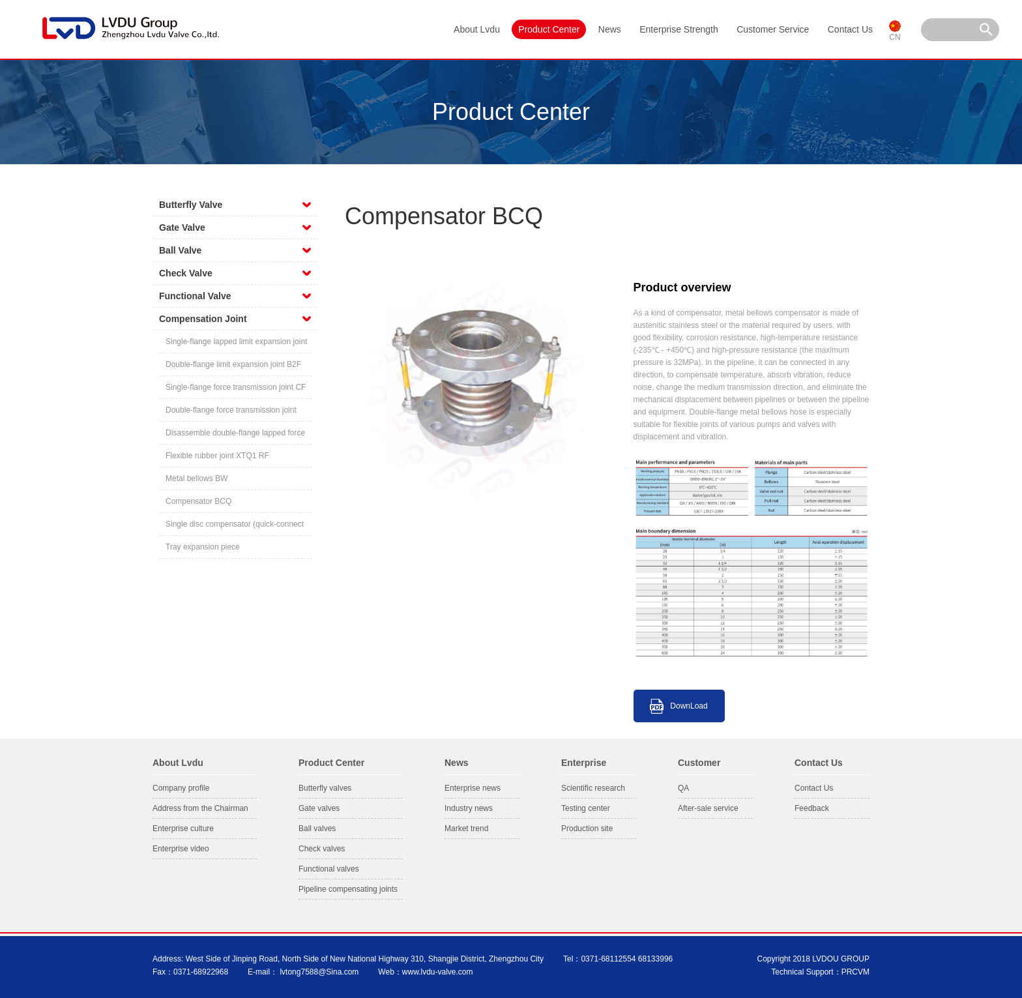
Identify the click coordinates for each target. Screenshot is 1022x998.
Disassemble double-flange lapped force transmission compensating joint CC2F (235, 436)
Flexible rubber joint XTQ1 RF (217, 455)
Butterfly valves (325, 788)
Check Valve (185, 273)
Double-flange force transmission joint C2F (231, 413)
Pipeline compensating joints (348, 889)
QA (683, 788)
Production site (587, 828)
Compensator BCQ (198, 501)
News (609, 29)
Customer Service (773, 29)
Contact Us (850, 29)
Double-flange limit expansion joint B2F (233, 364)
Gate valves (319, 808)
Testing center (585, 808)
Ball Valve (180, 250)
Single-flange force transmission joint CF (236, 387)
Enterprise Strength (678, 29)
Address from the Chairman (200, 808)
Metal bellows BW (196, 478)
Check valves (322, 848)
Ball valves (317, 828)
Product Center (548, 29)
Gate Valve (182, 227)
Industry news (469, 808)
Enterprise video (181, 848)
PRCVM (855, 971)
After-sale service (708, 808)
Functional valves (329, 868)
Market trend (466, 828)
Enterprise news (473, 788)
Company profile (181, 788)
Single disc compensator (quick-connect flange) (235, 528)
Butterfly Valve (190, 204)
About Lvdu (477, 29)
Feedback (812, 808)
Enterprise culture (183, 828)
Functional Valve (195, 296)
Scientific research (593, 788)
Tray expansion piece (203, 546)
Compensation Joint (203, 319)
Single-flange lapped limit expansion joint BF (236, 345)
